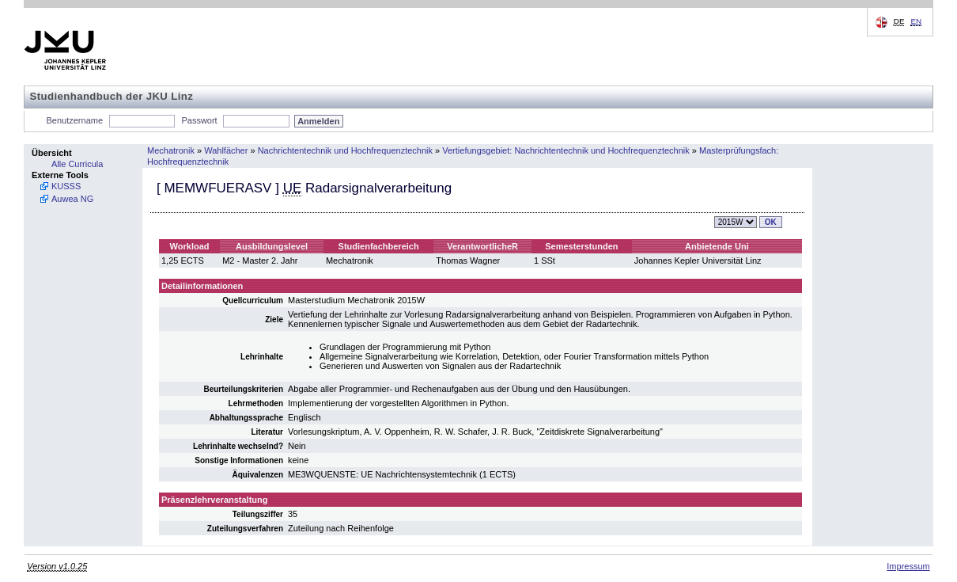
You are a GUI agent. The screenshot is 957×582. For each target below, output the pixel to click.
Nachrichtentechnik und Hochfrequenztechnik (345, 150)
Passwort (199, 120)
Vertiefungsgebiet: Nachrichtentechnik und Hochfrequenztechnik (565, 150)
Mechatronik (171, 150)
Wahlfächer (226, 150)
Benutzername (75, 120)
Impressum (908, 566)
